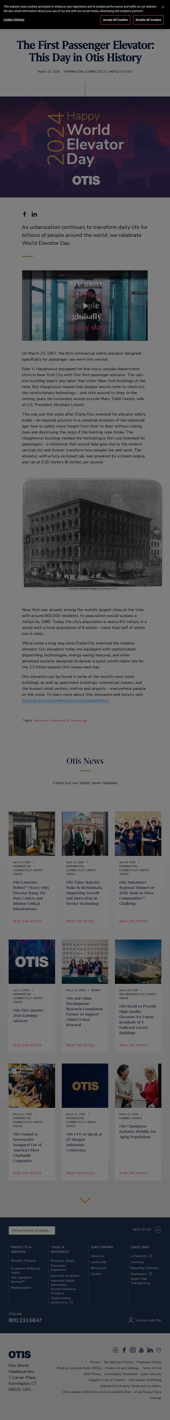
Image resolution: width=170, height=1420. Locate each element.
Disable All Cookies (148, 19)
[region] (85, 14)
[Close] (163, 7)
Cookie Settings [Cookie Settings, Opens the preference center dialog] (14, 19)
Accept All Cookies (115, 19)
